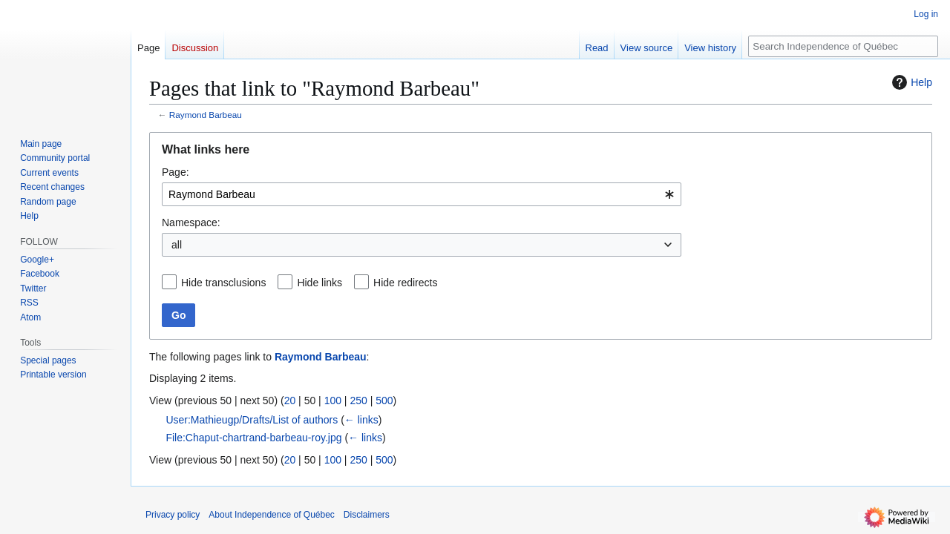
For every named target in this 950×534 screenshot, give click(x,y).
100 (332, 400)
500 (384, 400)
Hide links (319, 283)
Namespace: (191, 222)
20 (290, 400)
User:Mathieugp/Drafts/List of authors (252, 420)
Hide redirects (405, 283)
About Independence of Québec (271, 515)
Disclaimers (367, 515)
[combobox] (421, 194)
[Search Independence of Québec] (843, 46)
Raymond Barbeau (205, 114)
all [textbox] (176, 245)
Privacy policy (172, 515)
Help (910, 82)
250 (358, 400)
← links (361, 420)
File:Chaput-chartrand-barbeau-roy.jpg (253, 438)
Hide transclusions (223, 283)
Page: (175, 172)
